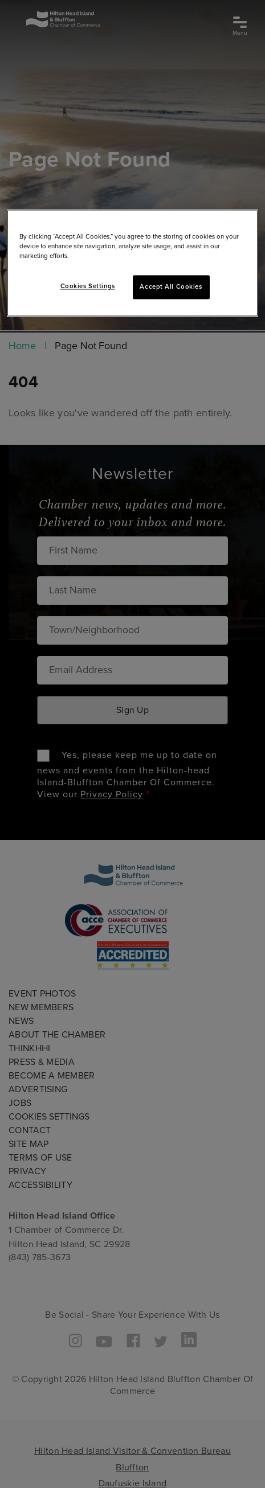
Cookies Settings (87, 286)
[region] (133, 263)
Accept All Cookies (171, 287)
